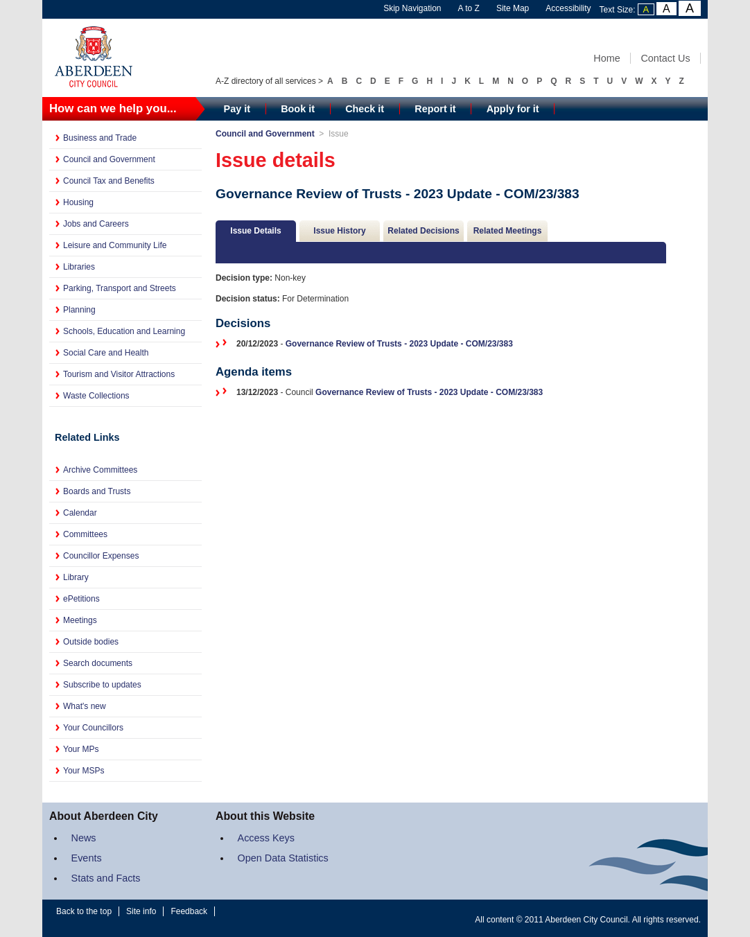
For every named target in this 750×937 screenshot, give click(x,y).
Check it (364, 108)
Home (606, 58)
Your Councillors (93, 728)
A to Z (469, 8)
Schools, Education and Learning (124, 331)
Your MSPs (84, 771)
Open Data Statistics (283, 858)
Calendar (80, 513)
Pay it (237, 108)
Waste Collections (96, 396)
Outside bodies (91, 642)
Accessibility (568, 8)
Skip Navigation (412, 8)
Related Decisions (423, 231)
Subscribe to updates (102, 685)
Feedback (189, 911)
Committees (85, 534)
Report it (435, 108)
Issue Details (255, 231)
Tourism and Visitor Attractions (119, 374)
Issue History (339, 231)
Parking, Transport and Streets (119, 288)
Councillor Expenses (101, 556)
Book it (298, 108)
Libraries (79, 267)
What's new (84, 706)
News (83, 837)
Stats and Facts (106, 878)
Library (76, 577)
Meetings (80, 620)
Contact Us (665, 58)
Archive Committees (100, 470)
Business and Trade (100, 138)
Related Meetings (507, 231)
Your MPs (81, 749)
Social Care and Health (105, 353)
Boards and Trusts (96, 491)
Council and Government (109, 159)
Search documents (97, 663)
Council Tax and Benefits (109, 181)
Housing (78, 202)
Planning (79, 310)
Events (86, 858)
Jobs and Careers (96, 224)
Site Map (512, 8)
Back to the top (84, 911)
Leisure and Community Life (114, 245)
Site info (141, 911)
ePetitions (81, 599)
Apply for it (513, 108)
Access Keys (266, 837)
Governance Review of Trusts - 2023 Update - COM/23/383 (399, 344)
